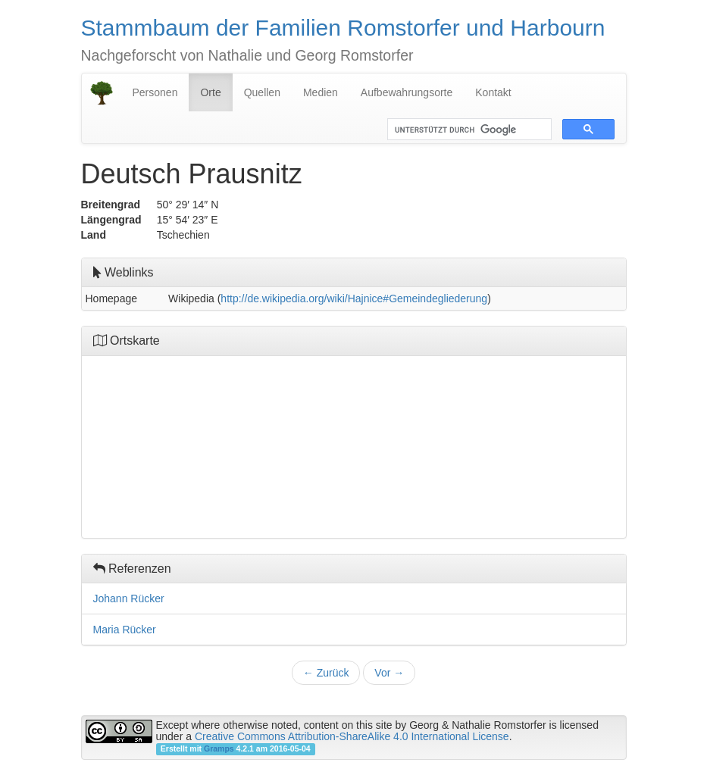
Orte (210, 92)
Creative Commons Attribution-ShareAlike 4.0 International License (352, 736)
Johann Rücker (128, 598)
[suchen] (468, 129)
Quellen (262, 92)
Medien (320, 92)
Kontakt (493, 92)
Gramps (219, 748)
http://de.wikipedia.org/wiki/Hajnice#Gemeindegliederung (354, 298)
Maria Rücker (124, 629)
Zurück (326, 673)
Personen (155, 92)
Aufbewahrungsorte (406, 92)
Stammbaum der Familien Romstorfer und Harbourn (343, 27)
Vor (389, 673)
